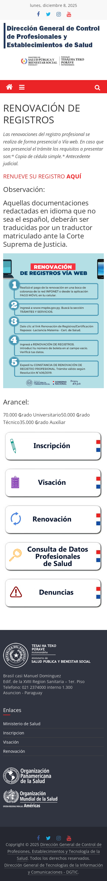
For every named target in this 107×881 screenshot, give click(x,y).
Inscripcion (13, 733)
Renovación (14, 751)
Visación (11, 742)
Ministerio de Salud (22, 723)
